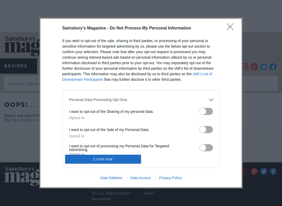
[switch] (206, 111)
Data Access (140, 178)
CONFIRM (103, 159)
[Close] (232, 28)
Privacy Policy (170, 178)
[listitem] (141, 100)
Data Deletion (111, 178)
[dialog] (141, 103)
